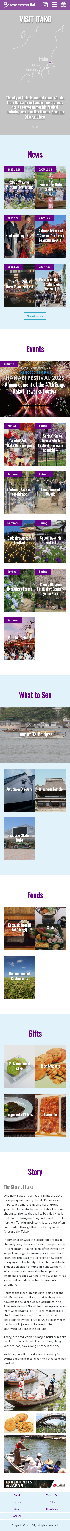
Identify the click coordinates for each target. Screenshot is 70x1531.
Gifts (52, 1502)
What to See (52, 1495)
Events (17, 1495)
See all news (35, 316)
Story (17, 1509)
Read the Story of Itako (44, 114)
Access (17, 1516)
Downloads (52, 1509)
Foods (17, 1502)
